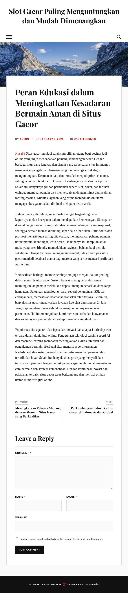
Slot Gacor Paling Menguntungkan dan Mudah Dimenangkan (64, 15)
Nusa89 (20, 153)
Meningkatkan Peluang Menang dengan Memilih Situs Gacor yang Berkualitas (38, 412)
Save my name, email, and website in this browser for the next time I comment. (62, 538)
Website (21, 517)
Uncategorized (85, 138)
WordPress (53, 584)
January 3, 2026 (52, 138)
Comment (23, 452)
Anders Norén (89, 584)
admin (24, 138)
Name (20, 496)
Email (71, 496)
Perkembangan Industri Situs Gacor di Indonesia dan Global (91, 410)
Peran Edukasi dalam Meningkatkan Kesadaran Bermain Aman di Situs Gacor (63, 108)
